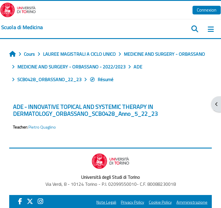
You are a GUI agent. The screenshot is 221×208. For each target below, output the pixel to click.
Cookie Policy (160, 202)
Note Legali (106, 202)
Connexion (206, 9)
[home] (22, 27)
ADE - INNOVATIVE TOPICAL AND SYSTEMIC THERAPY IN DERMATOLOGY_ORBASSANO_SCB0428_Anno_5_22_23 (85, 110)
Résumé (101, 79)
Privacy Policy (132, 202)
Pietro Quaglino (42, 127)
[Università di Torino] (18, 9)
